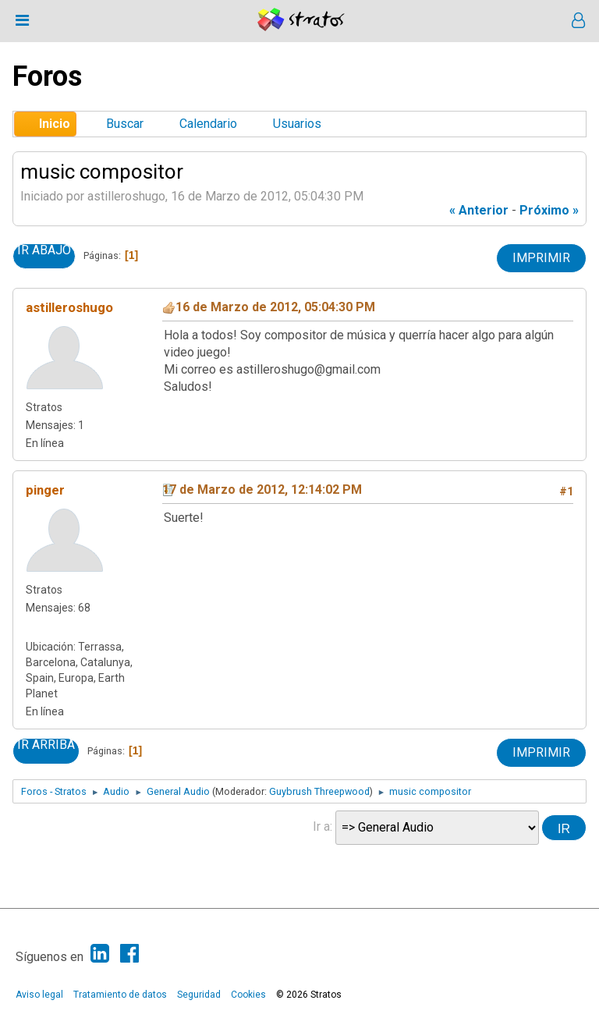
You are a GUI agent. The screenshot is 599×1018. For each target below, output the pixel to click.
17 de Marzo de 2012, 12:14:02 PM (262, 489)
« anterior (479, 210)
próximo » (549, 210)
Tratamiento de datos (120, 994)
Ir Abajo (44, 250)
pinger (45, 490)
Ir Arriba (46, 745)
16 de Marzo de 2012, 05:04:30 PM (275, 307)
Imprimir (541, 257)
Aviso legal (39, 994)
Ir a (321, 826)
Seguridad (199, 994)
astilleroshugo (69, 307)
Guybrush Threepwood (319, 791)
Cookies (248, 994)
